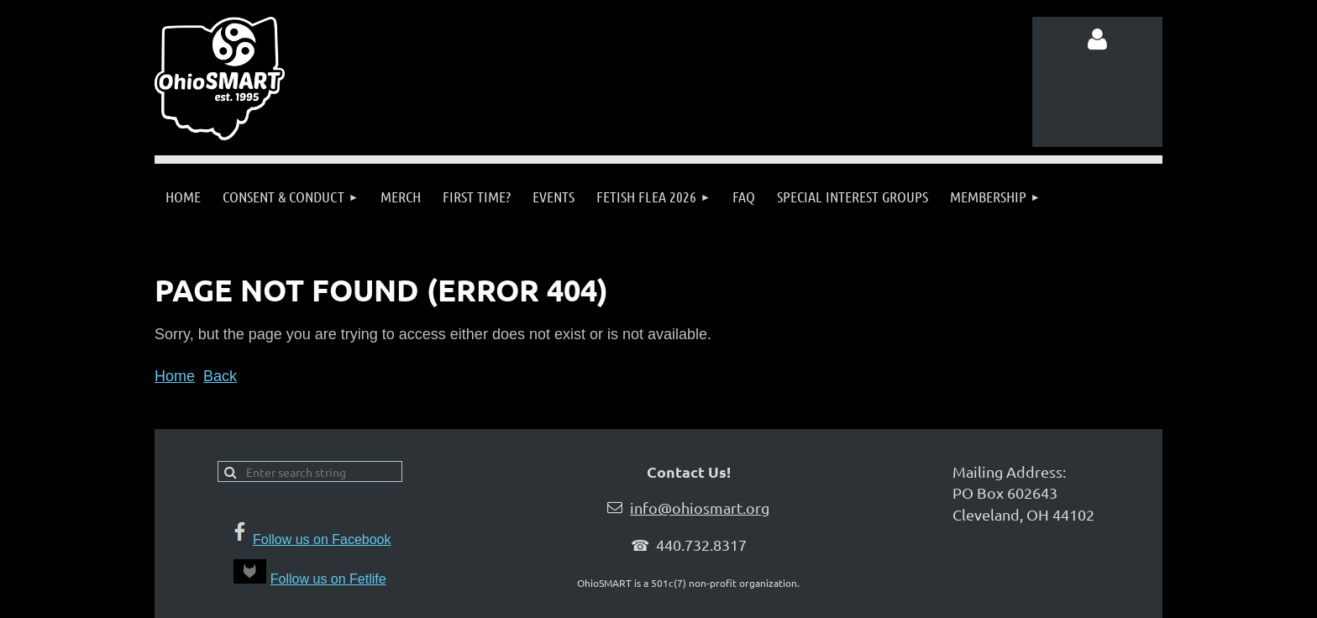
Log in (1098, 39)
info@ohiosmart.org (699, 507)
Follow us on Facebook (322, 539)
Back (220, 376)
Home (175, 376)
